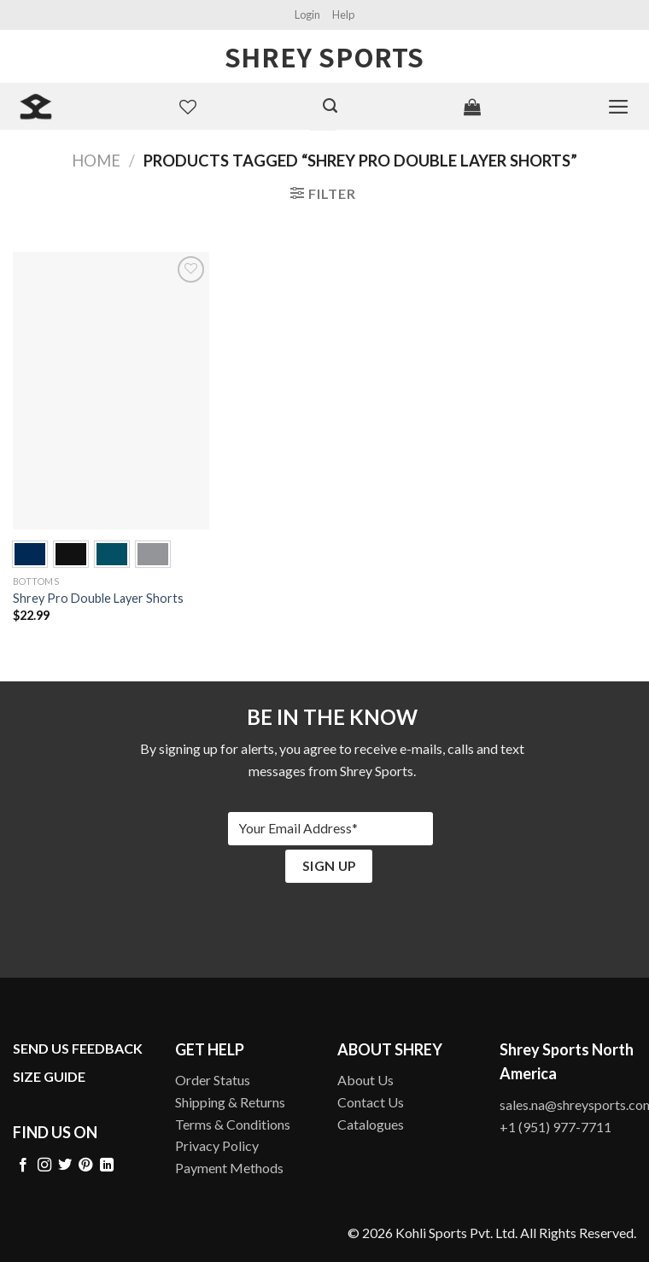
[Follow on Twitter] (65, 1165)
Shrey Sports (324, 56)
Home (96, 160)
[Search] (330, 106)
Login (307, 14)
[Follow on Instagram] (44, 1165)
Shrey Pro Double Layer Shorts (98, 598)
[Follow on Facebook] (23, 1165)
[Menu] (618, 107)
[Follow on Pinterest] (85, 1165)
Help (343, 14)
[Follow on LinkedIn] (107, 1165)
